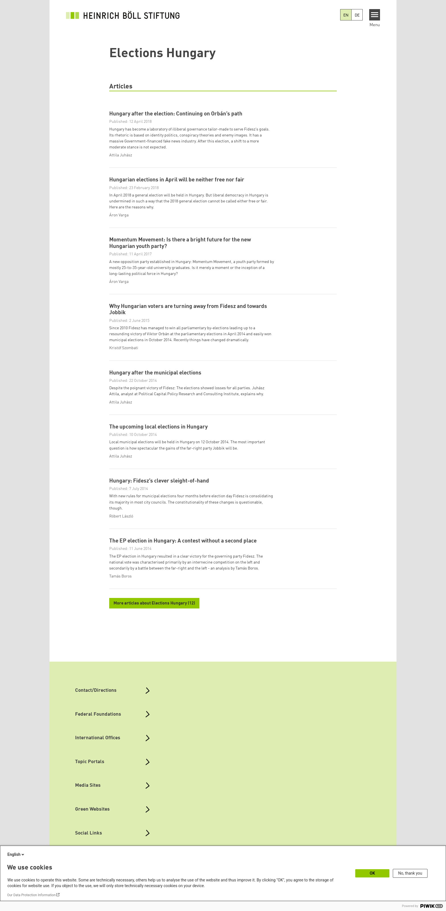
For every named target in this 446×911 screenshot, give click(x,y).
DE (357, 15)
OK (372, 873)
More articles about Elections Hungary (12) (154, 610)
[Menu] (374, 14)
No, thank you (410, 873)
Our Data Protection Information (31, 895)
